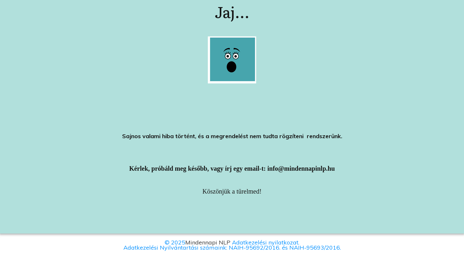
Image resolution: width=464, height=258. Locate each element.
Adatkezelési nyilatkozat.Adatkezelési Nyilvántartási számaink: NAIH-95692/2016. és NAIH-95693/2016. (232, 245)
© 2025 (175, 242)
